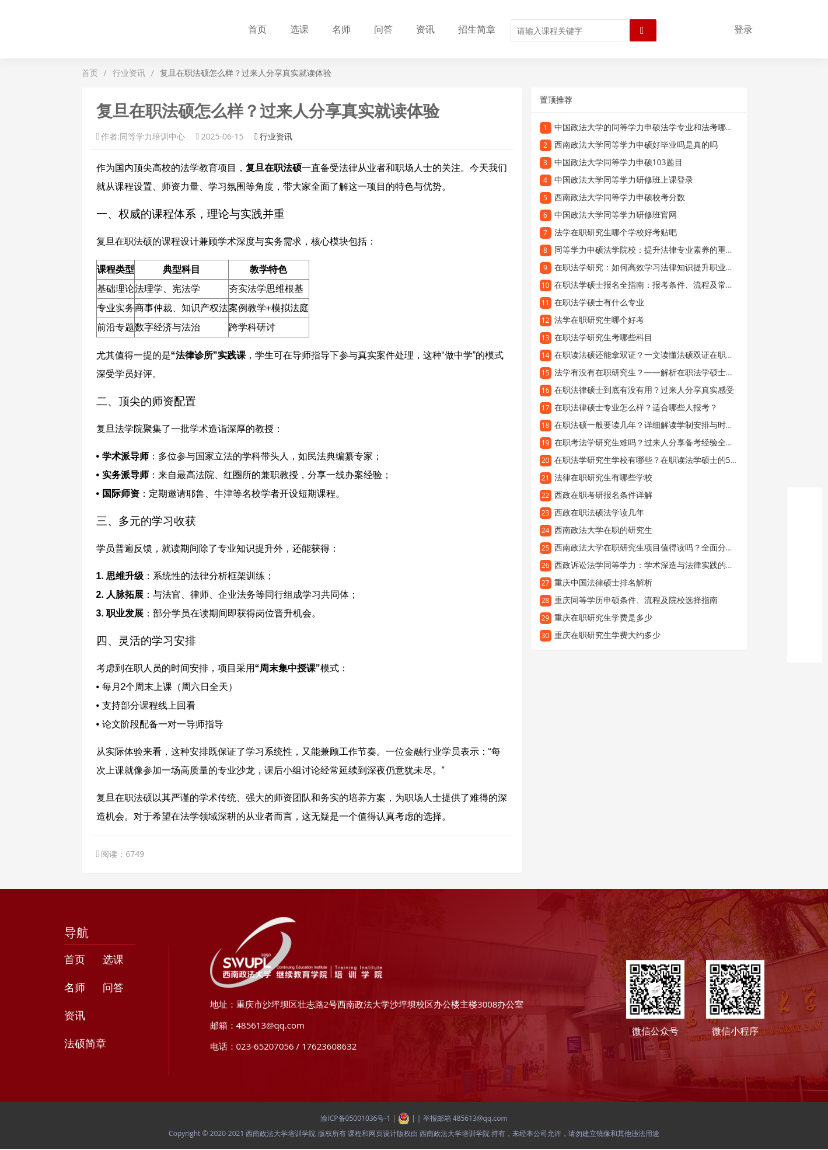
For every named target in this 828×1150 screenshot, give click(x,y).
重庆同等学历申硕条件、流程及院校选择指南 (636, 599)
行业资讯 (129, 72)
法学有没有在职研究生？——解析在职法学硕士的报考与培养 (664, 372)
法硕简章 (85, 1043)
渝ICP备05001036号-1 (355, 1118)
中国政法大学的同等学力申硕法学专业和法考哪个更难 (652, 127)
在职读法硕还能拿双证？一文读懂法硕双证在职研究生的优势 (664, 354)
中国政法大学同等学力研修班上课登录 (623, 179)
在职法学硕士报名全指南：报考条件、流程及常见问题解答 (660, 284)
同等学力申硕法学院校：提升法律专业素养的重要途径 (652, 249)
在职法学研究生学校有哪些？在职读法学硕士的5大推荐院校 (662, 459)
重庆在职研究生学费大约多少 (607, 634)
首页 (257, 29)
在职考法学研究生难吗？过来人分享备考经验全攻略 (648, 442)
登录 (743, 29)
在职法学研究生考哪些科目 (603, 337)
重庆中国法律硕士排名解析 (603, 582)
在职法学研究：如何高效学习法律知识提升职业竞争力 (652, 267)
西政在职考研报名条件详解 (603, 494)
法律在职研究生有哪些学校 (603, 477)
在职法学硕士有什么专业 (599, 302)
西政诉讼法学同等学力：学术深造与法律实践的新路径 (652, 564)
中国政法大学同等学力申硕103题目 (618, 162)
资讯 (425, 29)
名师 (341, 29)
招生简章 (476, 29)
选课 (299, 29)
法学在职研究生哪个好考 (599, 319)
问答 (383, 29)
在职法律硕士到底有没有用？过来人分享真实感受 (644, 389)
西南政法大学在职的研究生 (603, 529)
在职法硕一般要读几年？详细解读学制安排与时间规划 (652, 424)
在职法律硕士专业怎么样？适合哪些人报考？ (636, 407)
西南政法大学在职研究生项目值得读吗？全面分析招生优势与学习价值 (681, 547)
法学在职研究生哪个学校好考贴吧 (615, 232)
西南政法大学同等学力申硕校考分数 (619, 197)
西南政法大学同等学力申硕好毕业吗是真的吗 (636, 144)
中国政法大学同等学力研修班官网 (615, 214)
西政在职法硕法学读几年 (599, 512)
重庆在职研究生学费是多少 (603, 617)
